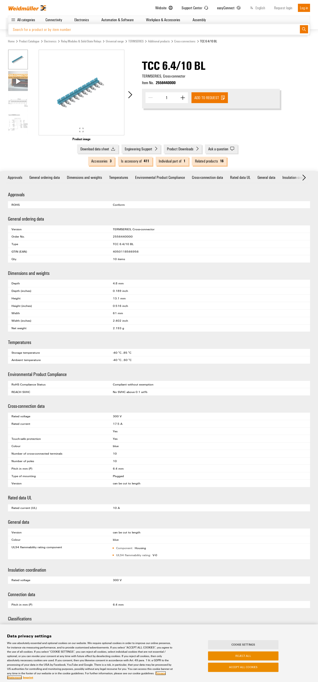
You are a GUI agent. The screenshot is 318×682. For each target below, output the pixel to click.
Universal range (115, 41)
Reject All (243, 656)
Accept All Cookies (243, 667)
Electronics (50, 41)
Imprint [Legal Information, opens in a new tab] (28, 678)
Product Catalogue (29, 41)
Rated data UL (240, 177)
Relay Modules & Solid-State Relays (81, 41)
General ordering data (44, 177)
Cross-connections (184, 41)
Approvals (15, 177)
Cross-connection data (207, 177)
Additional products (159, 41)
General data (266, 177)
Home (11, 41)
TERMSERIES (136, 41)
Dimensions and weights (84, 177)
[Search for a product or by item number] (154, 29)
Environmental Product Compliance (160, 177)
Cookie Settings (243, 645)
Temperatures (118, 177)
